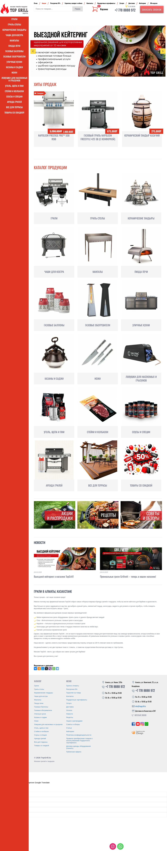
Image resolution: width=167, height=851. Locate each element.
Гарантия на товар (73, 693)
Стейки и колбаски (14, 91)
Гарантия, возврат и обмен (73, 3)
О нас (36, 3)
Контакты (90, 3)
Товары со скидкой (14, 112)
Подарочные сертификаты (106, 3)
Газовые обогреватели (14, 56)
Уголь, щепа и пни (14, 85)
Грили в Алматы (72, 686)
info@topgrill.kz (140, 706)
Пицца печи (14, 45)
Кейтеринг (142, 3)
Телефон (131, 6)
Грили (14, 19)
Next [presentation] (163, 51)
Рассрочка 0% (55, 3)
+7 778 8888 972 (125, 10)
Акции (44, 3)
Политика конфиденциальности (78, 735)
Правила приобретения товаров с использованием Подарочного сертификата (79, 741)
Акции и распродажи (74, 721)
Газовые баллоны (14, 51)
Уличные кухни (14, 61)
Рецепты (69, 717)
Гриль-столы (14, 24)
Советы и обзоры (73, 724)
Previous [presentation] (33, 51)
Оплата (69, 710)
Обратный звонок (140, 715)
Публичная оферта (73, 752)
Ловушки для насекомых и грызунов (14, 79)
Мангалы (14, 40)
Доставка (131, 3)
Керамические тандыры (14, 29)
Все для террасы (14, 107)
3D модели (153, 3)
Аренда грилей (14, 101)
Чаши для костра (14, 35)
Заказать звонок (152, 9)
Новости (39, 542)
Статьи (69, 728)
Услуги (122, 3)
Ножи (14, 72)
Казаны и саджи (14, 67)
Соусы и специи (14, 96)
